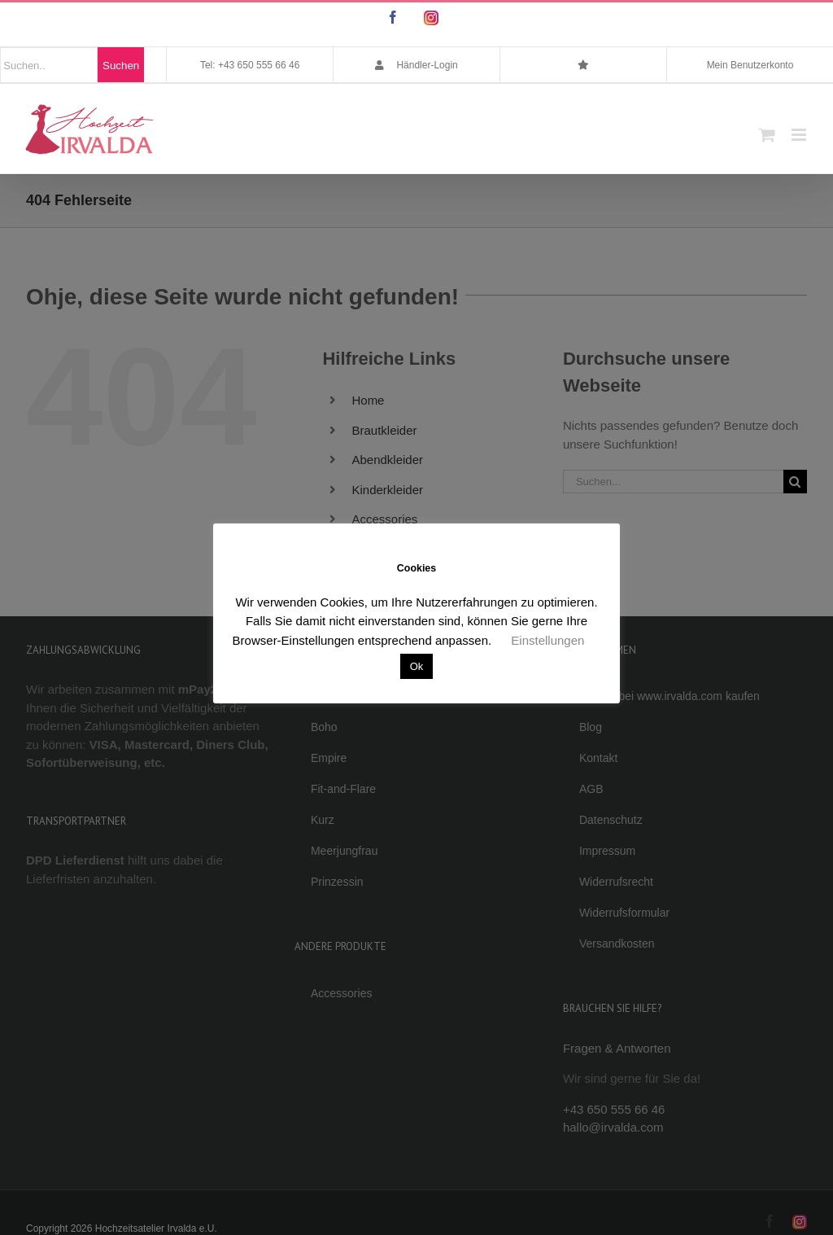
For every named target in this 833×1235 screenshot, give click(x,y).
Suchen (120, 65)
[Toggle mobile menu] (800, 134)
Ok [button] (417, 666)
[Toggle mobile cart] (767, 134)
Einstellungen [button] (547, 640)
